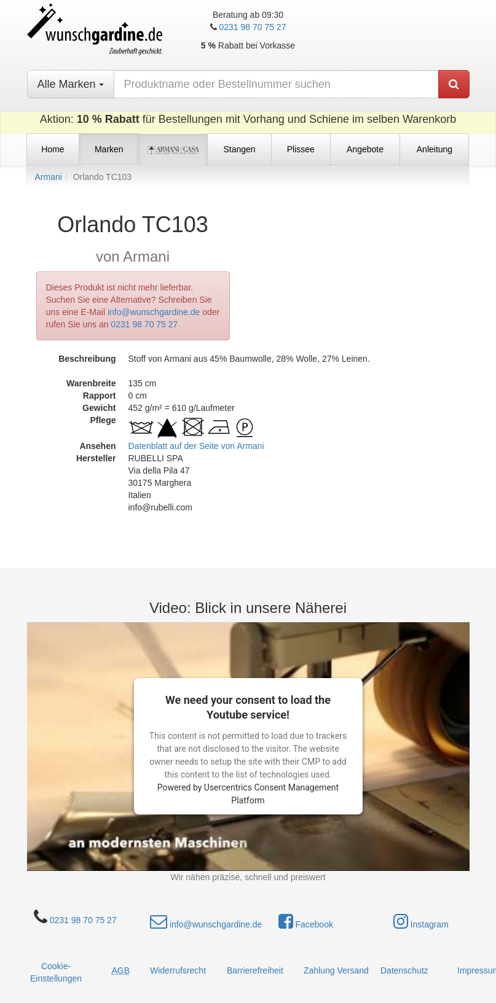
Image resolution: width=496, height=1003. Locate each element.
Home (52, 149)
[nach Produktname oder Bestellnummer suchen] (276, 84)
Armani (48, 177)
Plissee (301, 149)
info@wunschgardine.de (154, 312)
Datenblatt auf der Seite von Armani (196, 446)
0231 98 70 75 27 (252, 27)
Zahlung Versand (336, 970)
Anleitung (434, 149)
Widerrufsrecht (178, 970)
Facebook (305, 921)
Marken (109, 149)
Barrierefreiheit (255, 970)
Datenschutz (404, 970)
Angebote (365, 149)
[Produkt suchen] (454, 84)
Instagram (421, 921)
